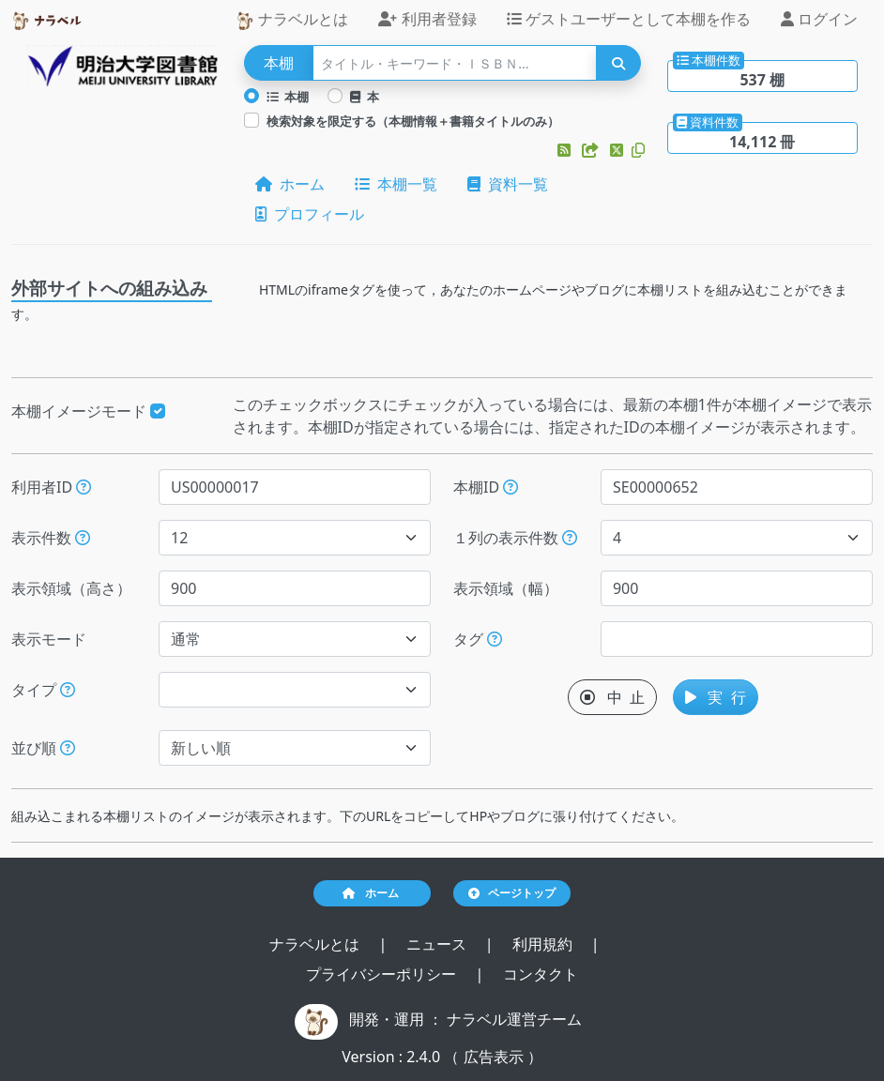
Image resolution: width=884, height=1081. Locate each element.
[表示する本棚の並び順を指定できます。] (67, 747)
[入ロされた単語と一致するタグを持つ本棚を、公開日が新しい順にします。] (494, 639)
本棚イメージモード (88, 411)
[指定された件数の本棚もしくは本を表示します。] (82, 537)
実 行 (715, 697)
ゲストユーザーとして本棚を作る (629, 18)
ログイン (819, 18)
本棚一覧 (396, 184)
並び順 (43, 748)
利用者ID (51, 487)
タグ (477, 639)
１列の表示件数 (515, 537)
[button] (566, 150)
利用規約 (544, 944)
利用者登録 (427, 18)
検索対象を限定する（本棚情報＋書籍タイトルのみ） (413, 121)
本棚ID (485, 487)
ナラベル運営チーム (514, 1019)
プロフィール (309, 214)
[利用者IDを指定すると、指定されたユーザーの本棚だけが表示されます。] (83, 487)
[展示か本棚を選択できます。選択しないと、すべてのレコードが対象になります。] (67, 689)
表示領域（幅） (505, 588)
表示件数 (50, 537)
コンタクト (540, 974)
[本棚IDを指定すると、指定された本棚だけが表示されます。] (510, 487)
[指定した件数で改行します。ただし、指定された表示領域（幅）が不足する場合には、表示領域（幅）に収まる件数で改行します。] (569, 537)
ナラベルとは (292, 19)
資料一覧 (507, 184)
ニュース (438, 944)
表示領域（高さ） (71, 588)
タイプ (43, 689)
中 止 (612, 697)
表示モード (48, 639)
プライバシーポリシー (383, 974)
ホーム (290, 184)
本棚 (288, 96)
